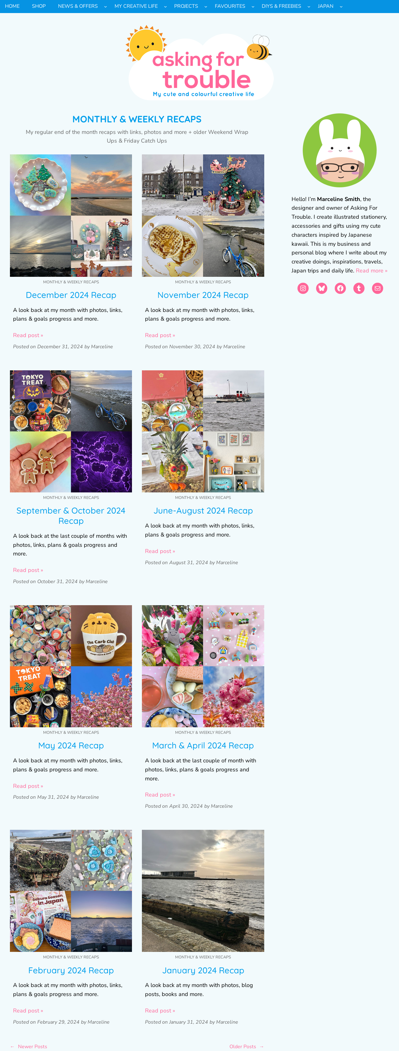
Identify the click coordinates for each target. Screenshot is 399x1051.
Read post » (28, 335)
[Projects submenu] (205, 6)
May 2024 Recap (71, 745)
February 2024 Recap (71, 970)
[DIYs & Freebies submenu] (309, 6)
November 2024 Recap (203, 295)
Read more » (372, 270)
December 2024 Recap (71, 295)
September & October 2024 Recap (70, 515)
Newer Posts (28, 1047)
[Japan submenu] (341, 6)
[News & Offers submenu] (105, 6)
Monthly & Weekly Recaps (71, 282)
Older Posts (246, 1047)
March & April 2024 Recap (203, 745)
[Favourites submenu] (253, 6)
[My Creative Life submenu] (165, 6)
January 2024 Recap (203, 970)
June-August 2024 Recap (203, 510)
